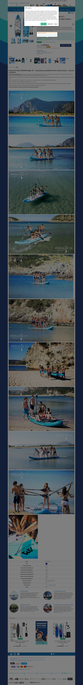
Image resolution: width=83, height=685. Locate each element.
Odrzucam (50, 24)
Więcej (55, 24)
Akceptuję (43, 24)
